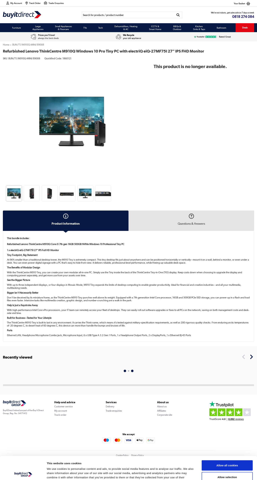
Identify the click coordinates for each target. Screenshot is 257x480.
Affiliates (161, 410)
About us (162, 406)
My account (60, 410)
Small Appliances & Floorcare (63, 28)
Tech (100, 27)
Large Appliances (37, 28)
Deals (245, 27)
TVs (85, 27)
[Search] (128, 15)
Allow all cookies (227, 442)
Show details (187, 472)
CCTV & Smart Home (155, 28)
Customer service (63, 406)
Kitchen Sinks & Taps (199, 28)
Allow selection (227, 453)
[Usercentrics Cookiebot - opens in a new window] (23, 473)
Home (6, 44)
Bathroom (221, 27)
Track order (60, 414)
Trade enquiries (114, 410)
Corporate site (164, 414)
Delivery (110, 406)
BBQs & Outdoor (177, 28)
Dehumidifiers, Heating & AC (125, 28)
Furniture (16, 27)
